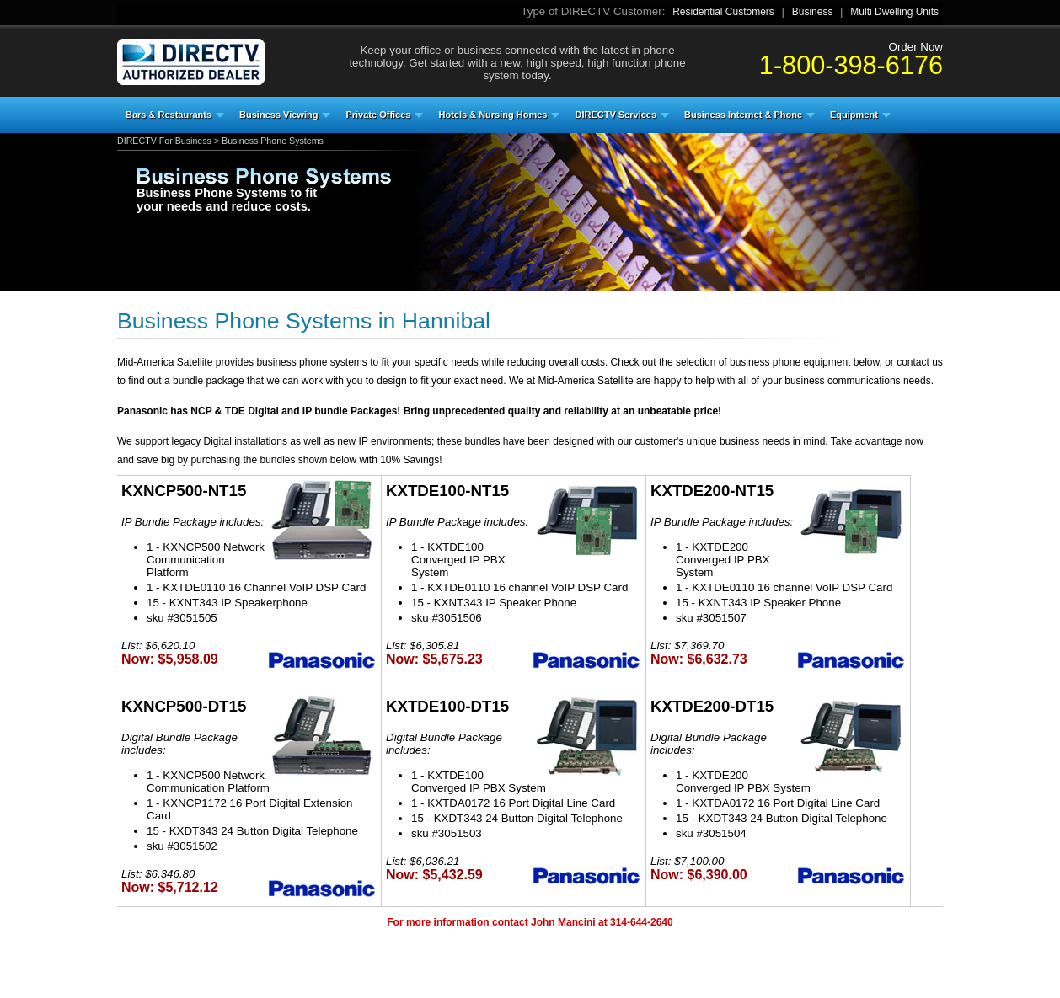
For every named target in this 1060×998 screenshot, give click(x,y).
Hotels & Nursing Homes (492, 114)
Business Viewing (278, 114)
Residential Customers (723, 12)
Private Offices (377, 114)
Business (812, 12)
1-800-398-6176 (851, 65)
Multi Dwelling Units (894, 12)
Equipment (854, 114)
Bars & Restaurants (168, 114)
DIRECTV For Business (164, 141)
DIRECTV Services (615, 114)
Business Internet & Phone (743, 114)
